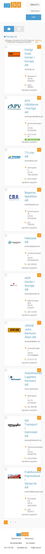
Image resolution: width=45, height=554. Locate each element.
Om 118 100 (8, 548)
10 (39, 469)
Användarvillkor (16, 543)
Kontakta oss (22, 548)
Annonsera (29, 538)
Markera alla (38, 41)
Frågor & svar (36, 548)
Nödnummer (16, 538)
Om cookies (30, 543)
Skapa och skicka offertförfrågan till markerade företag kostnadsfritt (20, 41)
